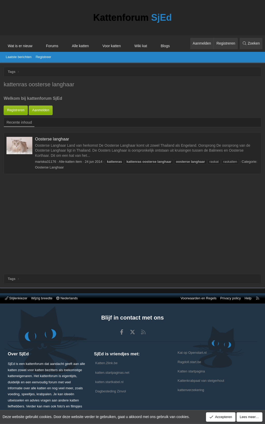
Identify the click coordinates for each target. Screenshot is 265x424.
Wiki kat (140, 46)
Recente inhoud (19, 172)
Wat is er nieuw (20, 46)
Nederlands (67, 298)
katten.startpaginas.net (112, 372)
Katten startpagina (191, 371)
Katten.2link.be (106, 363)
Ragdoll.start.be (189, 362)
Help (248, 298)
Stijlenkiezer (16, 298)
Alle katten (80, 46)
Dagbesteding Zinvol (110, 391)
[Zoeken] (251, 43)
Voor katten (111, 46)
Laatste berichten (19, 57)
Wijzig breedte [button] (41, 298)
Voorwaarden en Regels (199, 298)
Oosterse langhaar (52, 189)
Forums (52, 46)
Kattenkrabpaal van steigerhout (201, 381)
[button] (37, 43)
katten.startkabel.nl (109, 382)
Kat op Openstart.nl (192, 353)
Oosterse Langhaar (49, 217)
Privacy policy (230, 298)
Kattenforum (132, 17)
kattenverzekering (191, 390)
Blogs (165, 46)
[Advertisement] (132, 126)
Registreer (43, 57)
